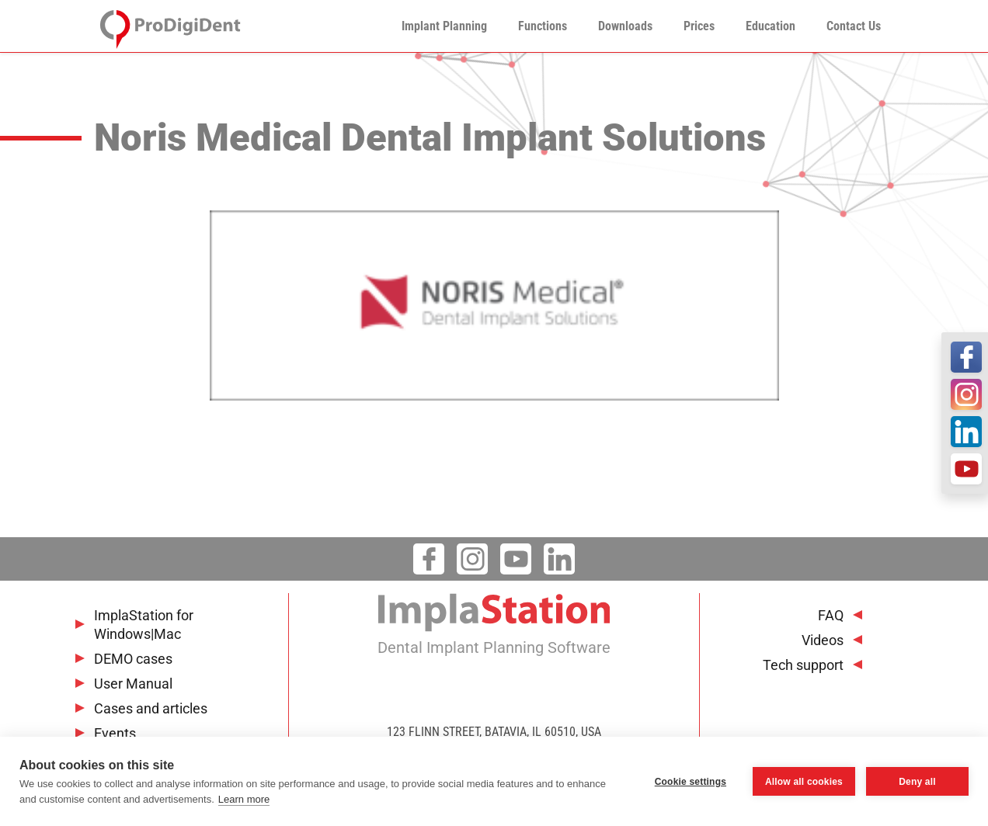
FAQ (831, 615)
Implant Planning (444, 26)
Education (770, 26)
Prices (699, 26)
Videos (823, 640)
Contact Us (853, 26)
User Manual (133, 683)
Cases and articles (150, 708)
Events (115, 733)
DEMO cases (133, 659)
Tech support (803, 665)
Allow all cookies (804, 781)
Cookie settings (690, 781)
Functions (542, 26)
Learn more (244, 799)
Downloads (625, 26)
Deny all (917, 781)
